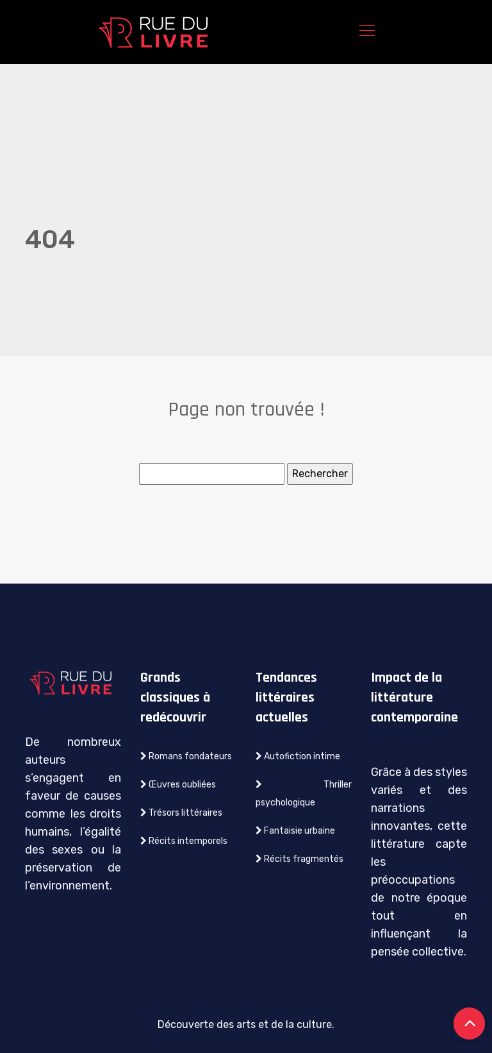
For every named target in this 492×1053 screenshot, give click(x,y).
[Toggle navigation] (366, 32)
